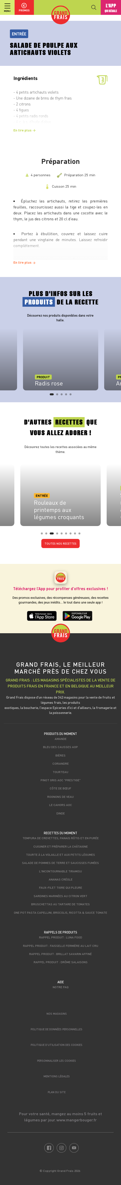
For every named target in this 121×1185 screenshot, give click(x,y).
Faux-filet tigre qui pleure (60, 887)
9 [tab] (80, 534)
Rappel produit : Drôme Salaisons (61, 962)
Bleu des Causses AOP (60, 747)
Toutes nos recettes (60, 543)
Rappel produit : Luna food (60, 937)
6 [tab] (67, 534)
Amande (61, 739)
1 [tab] (52, 395)
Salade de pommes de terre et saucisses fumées (60, 863)
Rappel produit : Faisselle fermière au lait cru (60, 946)
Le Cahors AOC (60, 805)
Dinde (60, 813)
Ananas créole (61, 879)
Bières (60, 755)
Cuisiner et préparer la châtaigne (60, 846)
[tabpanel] (60, 359)
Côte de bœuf (60, 788)
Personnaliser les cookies (56, 1060)
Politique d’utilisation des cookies (56, 1045)
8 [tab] (76, 534)
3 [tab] (63, 395)
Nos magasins (57, 1013)
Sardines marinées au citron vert (60, 896)
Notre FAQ (61, 987)
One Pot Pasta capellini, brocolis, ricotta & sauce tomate (60, 912)
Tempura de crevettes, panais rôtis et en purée (61, 838)
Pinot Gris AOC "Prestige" (61, 780)
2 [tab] (58, 395)
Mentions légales (57, 1076)
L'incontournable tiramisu (60, 871)
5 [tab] (72, 395)
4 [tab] (67, 395)
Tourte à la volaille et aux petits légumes (60, 855)
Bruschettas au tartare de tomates (60, 904)
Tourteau (60, 772)
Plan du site (57, 1092)
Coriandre (60, 763)
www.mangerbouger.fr (76, 1119)
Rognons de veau (60, 797)
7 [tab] (72, 534)
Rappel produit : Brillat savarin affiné (60, 954)
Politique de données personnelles (56, 1029)
